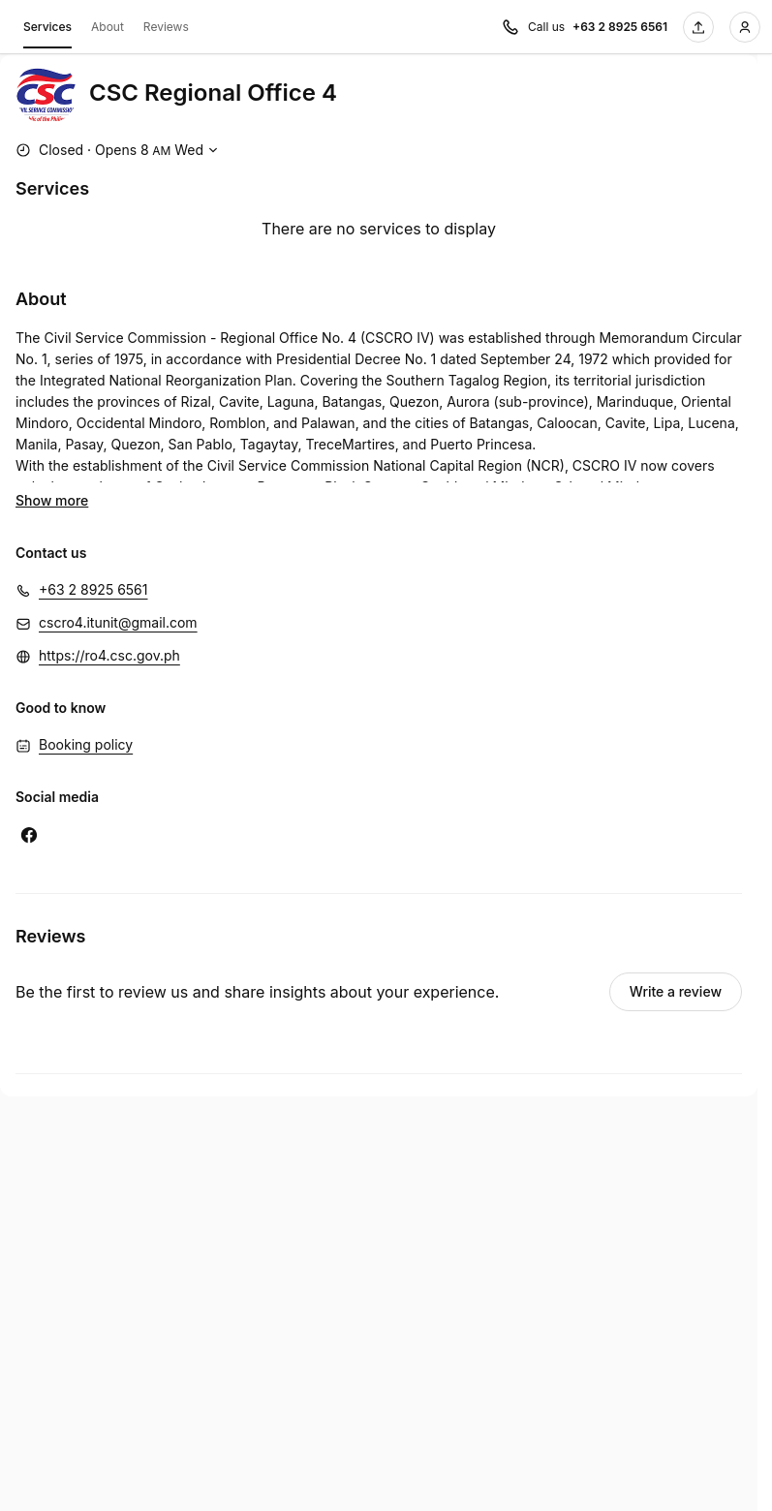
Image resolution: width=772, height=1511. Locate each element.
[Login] (744, 27)
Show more (51, 500)
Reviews (166, 26)
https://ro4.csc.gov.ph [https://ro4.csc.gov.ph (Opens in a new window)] (109, 655)
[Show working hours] (119, 150)
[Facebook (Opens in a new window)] (29, 835)
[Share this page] (698, 27)
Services (47, 30)
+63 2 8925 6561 (93, 589)
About (107, 26)
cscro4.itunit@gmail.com (118, 622)
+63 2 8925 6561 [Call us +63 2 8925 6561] (619, 26)
